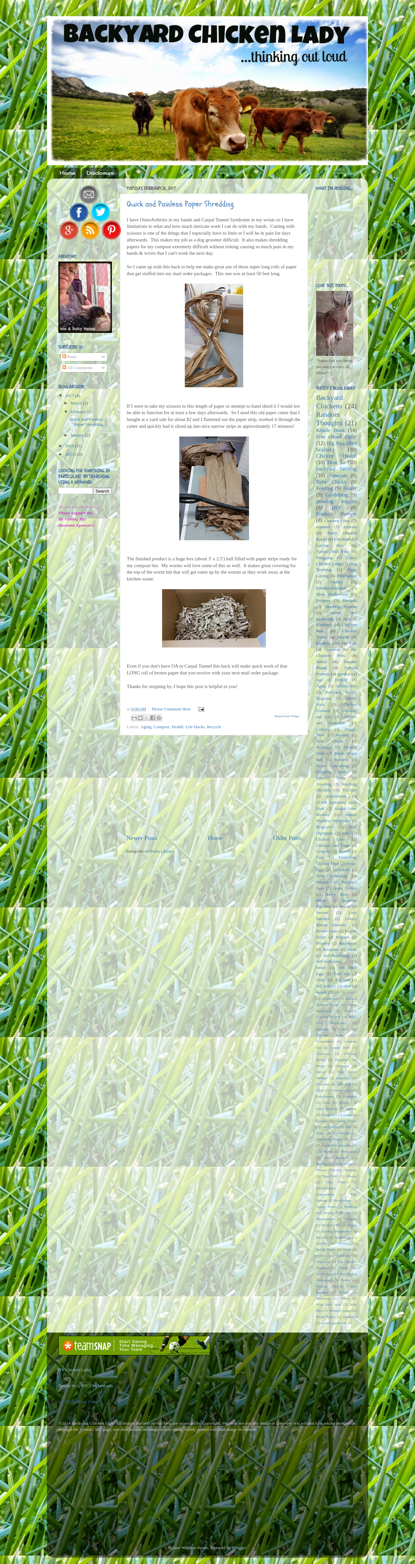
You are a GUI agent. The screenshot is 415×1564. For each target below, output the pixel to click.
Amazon (338, 475)
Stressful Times (331, 778)
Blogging (324, 557)
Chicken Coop (337, 520)
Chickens (342, 539)
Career (344, 1029)
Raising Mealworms (336, 1231)
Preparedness (325, 1219)
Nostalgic (323, 747)
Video (321, 980)
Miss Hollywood (332, 594)
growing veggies (336, 501)
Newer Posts (141, 838)
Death (320, 1066)
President (350, 1219)
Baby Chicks (331, 482)
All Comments (77, 367)
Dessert (344, 851)
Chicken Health (336, 456)
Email (320, 1090)
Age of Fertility (332, 680)
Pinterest (343, 937)
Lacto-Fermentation (336, 1145)
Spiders (321, 1255)
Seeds (352, 949)
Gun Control (330, 1127)
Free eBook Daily (336, 437)
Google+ (322, 1121)
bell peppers (326, 986)
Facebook (350, 1096)
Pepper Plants (326, 1206)
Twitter (345, 1280)
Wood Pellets (325, 1317)
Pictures (323, 600)
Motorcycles (342, 1164)
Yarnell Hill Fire (332, 551)
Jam (354, 1139)
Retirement (348, 943)
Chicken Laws (330, 839)
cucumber (350, 1317)
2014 (70, 445)
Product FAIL (331, 1225)
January (77, 435)
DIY (336, 508)
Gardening (336, 495)
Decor (320, 1072)
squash (321, 992)
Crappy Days (340, 1047)
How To (336, 462)
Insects (344, 906)
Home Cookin (345, 888)
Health (177, 726)
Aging (145, 726)
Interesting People (329, 1139)
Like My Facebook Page (77, 1402)
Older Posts (287, 838)
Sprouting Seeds (331, 772)
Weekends (323, 1298)
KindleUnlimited (331, 588)
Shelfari (343, 1243)
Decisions (342, 1066)
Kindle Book (330, 430)
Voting (344, 1292)
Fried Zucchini (327, 1109)
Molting (321, 1164)
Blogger (239, 1547)
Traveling (323, 784)
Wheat (345, 1298)
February (78, 411)
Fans (326, 1102)
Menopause (348, 1151)
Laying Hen (330, 545)
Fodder (336, 581)
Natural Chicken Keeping (336, 1170)
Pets (353, 643)
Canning (322, 1029)
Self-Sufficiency (329, 961)
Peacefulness (343, 1200)
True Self (342, 974)
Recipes (350, 600)
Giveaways (329, 1115)
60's (337, 992)
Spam (347, 1249)
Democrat (343, 1078)
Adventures (330, 998)
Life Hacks (195, 726)
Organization (325, 1194)
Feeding (324, 488)
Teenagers (323, 1262)
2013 (70, 454)
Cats (346, 833)
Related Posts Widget (287, 716)
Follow (345, 1102)
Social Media (326, 1249)
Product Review (336, 514)
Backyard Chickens (329, 402)
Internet (322, 912)
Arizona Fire (346, 686)
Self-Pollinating (336, 955)
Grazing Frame (346, 1121)
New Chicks (329, 741)
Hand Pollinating (331, 876)
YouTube (349, 790)
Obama (352, 1176)
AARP (352, 992)
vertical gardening (333, 1323)
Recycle (214, 726)
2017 (70, 395)
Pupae (352, 1225)
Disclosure (100, 173)
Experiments (325, 1096)
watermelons (336, 796)
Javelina (342, 735)
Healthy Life (327, 643)
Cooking (323, 729)
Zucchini (342, 980)
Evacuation (347, 575)
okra (346, 986)
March (76, 403)
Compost (162, 726)
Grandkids (341, 870)
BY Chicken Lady (74, 1369)
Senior (321, 967)
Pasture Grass (327, 931)
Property (323, 943)
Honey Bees (336, 894)
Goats (347, 1115)
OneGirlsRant (326, 1188)
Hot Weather (341, 1133)
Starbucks (343, 1255)
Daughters (342, 1060)
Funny (350, 488)
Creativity (323, 1054)
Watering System (341, 606)
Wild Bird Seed (328, 1304)
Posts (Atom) (162, 851)
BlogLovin (324, 827)
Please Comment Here (171, 708)
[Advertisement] (214, 784)
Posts (69, 356)
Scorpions (331, 949)
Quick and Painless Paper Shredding (180, 204)
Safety (321, 661)
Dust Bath (344, 1084)
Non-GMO (330, 1176)
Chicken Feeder (330, 1035)
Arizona (350, 526)
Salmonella (343, 1237)
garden (344, 673)
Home (67, 173)
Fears (320, 857)
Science (321, 1243)
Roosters (342, 759)
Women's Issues (340, 1311)
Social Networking (332, 766)
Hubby (321, 900)
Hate (348, 1127)
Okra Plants (336, 1182)
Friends (351, 1109)
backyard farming (336, 469)
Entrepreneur (341, 1090)
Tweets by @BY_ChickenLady (85, 1385)
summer (323, 526)
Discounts (323, 1084)
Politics (345, 1213)
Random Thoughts (329, 419)
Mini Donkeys (336, 1158)
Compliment (325, 1041)
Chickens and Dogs (333, 845)
